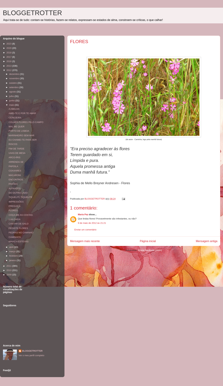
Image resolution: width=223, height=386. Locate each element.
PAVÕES (13, 184)
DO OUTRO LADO (18, 193)
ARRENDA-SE (16, 162)
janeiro (13, 260)
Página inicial (148, 241)
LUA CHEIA (14, 219)
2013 (9, 66)
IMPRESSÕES (16, 201)
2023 (9, 43)
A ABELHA (14, 109)
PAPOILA (13, 166)
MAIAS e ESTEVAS (18, 241)
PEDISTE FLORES (18, 228)
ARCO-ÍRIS (14, 157)
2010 (9, 270)
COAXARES (15, 170)
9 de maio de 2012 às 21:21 (92, 223)
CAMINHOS (15, 237)
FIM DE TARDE (16, 148)
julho (12, 96)
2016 (9, 61)
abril (11, 247)
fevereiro (14, 255)
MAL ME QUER (16, 126)
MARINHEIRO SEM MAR (21, 135)
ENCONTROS (16, 179)
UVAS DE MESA (17, 153)
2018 (9, 52)
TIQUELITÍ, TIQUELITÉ (20, 197)
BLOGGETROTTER (32, 13)
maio (12, 105)
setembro (14, 87)
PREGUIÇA (14, 206)
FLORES (13, 210)
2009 (9, 274)
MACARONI (15, 175)
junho (12, 100)
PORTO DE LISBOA (19, 131)
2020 (9, 48)
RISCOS (13, 144)
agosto (13, 91)
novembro (14, 78)
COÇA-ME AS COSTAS (21, 215)
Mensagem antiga (206, 241)
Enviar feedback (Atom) (150, 250)
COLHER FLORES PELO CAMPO (26, 122)
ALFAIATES (14, 188)
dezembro (14, 74)
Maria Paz (83, 214)
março (12, 251)
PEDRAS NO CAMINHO (21, 232)
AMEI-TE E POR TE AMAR (22, 113)
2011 (9, 266)
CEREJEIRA (15, 117)
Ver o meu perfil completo (31, 355)
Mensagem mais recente (85, 241)
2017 (9, 57)
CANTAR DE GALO (18, 223)
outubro (13, 83)
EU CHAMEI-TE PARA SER (23, 139)
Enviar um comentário (85, 229)
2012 (9, 70)
